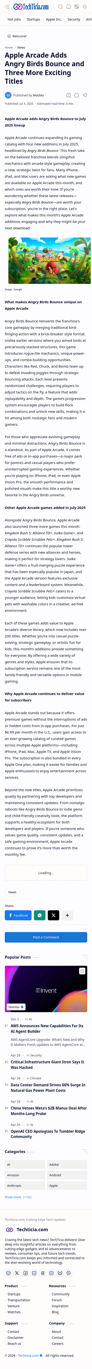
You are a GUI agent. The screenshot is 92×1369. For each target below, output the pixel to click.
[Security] (74, 19)
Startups (14, 1294)
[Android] (67, 1175)
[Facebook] (25, 1273)
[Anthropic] (25, 1185)
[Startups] (33, 19)
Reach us (14, 1343)
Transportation (19, 1300)
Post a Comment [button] (46, 937)
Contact (13, 1331)
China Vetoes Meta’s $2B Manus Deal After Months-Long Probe (49, 1111)
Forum (57, 1300)
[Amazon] (25, 1175)
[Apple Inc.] (54, 19)
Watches (14, 1312)
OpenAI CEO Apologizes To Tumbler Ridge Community (48, 1134)
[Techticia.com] (31, 6)
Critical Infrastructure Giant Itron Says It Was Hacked (47, 1065)
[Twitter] (17, 1273)
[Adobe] (67, 1164)
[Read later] (68, 95)
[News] (12, 892)
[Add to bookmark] (82, 971)
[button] (7, 6)
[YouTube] (8, 1273)
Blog (55, 1312)
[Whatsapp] (68, 1273)
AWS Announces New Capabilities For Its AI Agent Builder (47, 1028)
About (56, 1331)
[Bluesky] (60, 1273)
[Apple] (67, 1185)
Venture (14, 1306)
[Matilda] (28, 95)
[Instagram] (51, 1273)
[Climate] (35, 1078)
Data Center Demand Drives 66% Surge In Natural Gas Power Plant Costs (48, 1087)
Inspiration (60, 1306)
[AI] (30, 1019)
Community (61, 1294)
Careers (58, 1343)
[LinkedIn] (34, 1273)
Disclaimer (16, 1337)
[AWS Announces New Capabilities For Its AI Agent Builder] (46, 989)
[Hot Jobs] (14, 19)
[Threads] (42, 1273)
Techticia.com (30, 1355)
